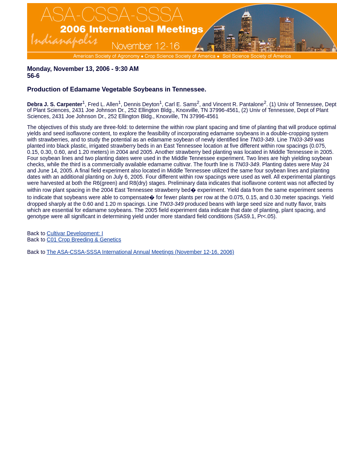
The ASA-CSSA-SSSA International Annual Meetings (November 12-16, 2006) (140, 252)
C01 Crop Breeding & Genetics (84, 239)
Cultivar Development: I (75, 233)
